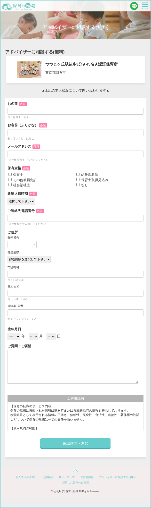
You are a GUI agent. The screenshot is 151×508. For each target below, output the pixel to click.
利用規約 (47, 477)
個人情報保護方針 (26, 477)
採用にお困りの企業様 (75, 482)
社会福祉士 (19, 185)
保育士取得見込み (92, 180)
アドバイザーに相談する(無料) (117, 477)
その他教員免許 (22, 180)
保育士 (16, 175)
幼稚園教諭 (87, 175)
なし (82, 185)
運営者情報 (87, 477)
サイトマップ (67, 477)
